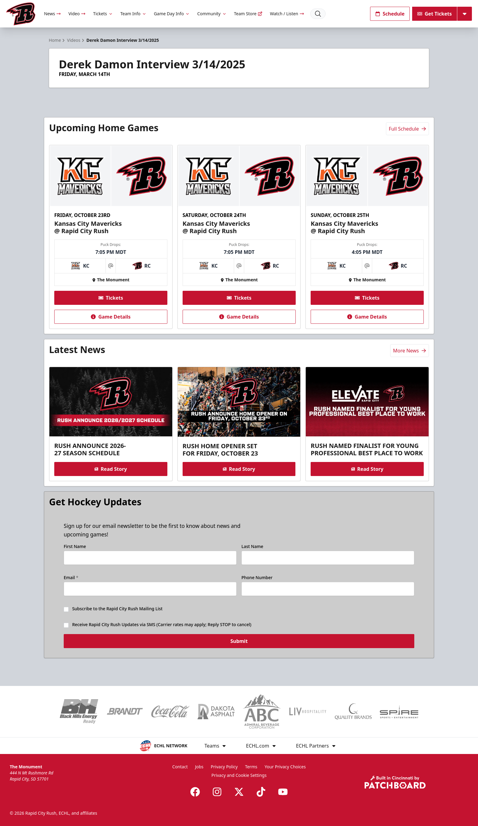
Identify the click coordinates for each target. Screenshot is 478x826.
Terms (251, 767)
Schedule (390, 13)
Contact (180, 767)
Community (212, 13)
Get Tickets (434, 13)
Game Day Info (172, 13)
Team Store (248, 13)
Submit (239, 644)
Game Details (110, 316)
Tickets (103, 13)
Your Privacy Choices (285, 767)
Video (77, 13)
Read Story (111, 469)
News (52, 13)
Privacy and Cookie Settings (239, 775)
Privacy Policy (224, 767)
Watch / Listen (287, 13)
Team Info (133, 13)
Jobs (199, 767)
